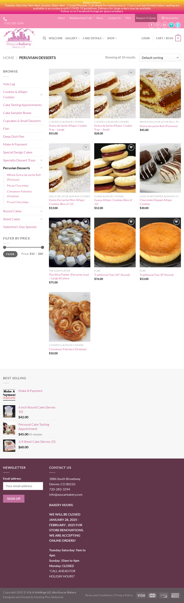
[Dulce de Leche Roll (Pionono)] (160, 93)
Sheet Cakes (11, 219)
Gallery (72, 38)
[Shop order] (160, 58)
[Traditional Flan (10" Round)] (115, 242)
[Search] (44, 38)
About (61, 18)
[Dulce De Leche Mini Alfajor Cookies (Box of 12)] (69, 168)
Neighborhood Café (80, 18)
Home (8, 57)
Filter (10, 254)
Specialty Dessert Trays (19, 160)
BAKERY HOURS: (61, 505)
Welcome (55, 38)
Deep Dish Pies (13, 136)
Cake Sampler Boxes (17, 113)
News (99, 18)
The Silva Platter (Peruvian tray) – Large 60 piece (69, 276)
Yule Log (9, 84)
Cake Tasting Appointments (22, 105)
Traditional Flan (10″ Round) (112, 274)
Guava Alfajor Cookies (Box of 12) (113, 202)
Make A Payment (15, 144)
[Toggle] (41, 94)
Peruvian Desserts (16, 168)
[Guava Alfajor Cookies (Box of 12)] (115, 168)
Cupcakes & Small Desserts (22, 121)
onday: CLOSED (61, 566)
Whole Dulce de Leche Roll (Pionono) (24, 177)
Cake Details (93, 38)
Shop (112, 38)
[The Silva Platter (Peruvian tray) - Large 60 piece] (69, 242)
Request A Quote (146, 18)
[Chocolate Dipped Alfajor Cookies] (160, 168)
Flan (6, 128)
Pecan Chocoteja (17, 185)
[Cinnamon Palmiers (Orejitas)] (69, 317)
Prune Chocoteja (17, 202)
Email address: (12, 478)
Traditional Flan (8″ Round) (157, 274)
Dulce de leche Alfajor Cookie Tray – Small (113, 127)
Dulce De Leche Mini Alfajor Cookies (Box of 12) (67, 202)
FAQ (128, 18)
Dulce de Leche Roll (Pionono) (159, 126)
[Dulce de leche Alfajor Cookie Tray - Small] (115, 93)
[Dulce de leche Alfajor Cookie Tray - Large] (69, 93)
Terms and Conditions (99, 595)
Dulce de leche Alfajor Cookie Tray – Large (68, 127)
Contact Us (114, 18)
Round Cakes (12, 211)
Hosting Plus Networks (48, 597)
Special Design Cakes (17, 152)
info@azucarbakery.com (65, 494)
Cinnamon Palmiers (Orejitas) (19, 194)
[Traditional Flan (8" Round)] (160, 242)
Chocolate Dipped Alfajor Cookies (156, 202)
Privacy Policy (124, 595)
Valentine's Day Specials (20, 227)
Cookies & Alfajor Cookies (15, 94)
